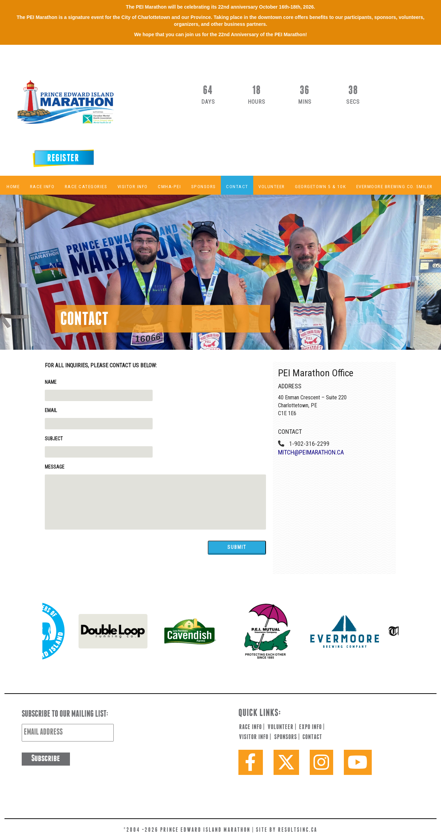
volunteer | (282, 727)
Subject (54, 438)
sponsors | (287, 737)
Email (51, 410)
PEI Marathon (81, 107)
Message (54, 467)
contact (312, 737)
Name (51, 382)
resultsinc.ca (297, 830)
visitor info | (255, 737)
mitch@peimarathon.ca (311, 452)
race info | (252, 727)
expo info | (312, 727)
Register (63, 158)
